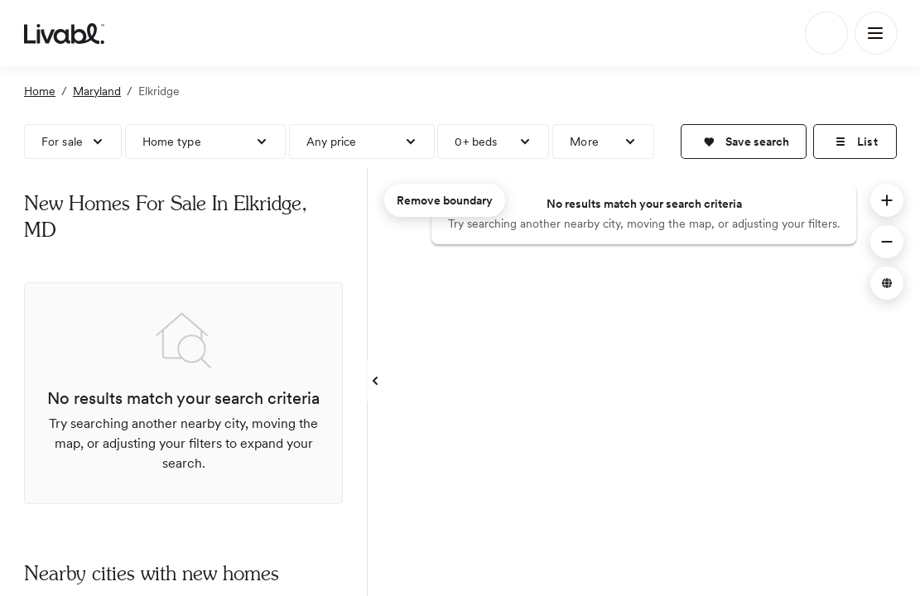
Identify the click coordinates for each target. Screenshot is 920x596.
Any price (331, 141)
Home (39, 91)
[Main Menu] (876, 33)
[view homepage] (64, 33)
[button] (744, 141)
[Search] (826, 33)
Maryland (97, 91)
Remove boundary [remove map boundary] (445, 200)
